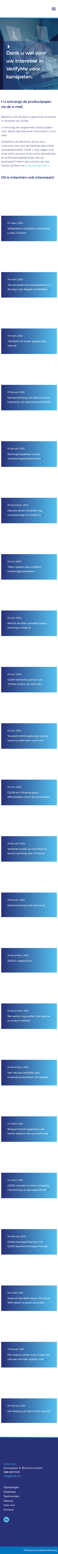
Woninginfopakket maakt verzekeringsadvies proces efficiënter (24, 458)
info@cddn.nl (12, 1476)
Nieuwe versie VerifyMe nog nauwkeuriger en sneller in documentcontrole (24, 515)
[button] (53, 8)
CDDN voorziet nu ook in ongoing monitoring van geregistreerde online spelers (28, 1190)
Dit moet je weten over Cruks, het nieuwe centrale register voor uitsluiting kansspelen (28, 1359)
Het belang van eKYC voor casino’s (29, 1411)
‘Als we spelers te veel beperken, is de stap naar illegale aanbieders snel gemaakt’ (29, 289)
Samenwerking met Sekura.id (26, 905)
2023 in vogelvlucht (19, 960)
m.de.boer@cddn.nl (37, 165)
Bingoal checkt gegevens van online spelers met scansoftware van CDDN (27, 1133)
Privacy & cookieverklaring (40, 1550)
